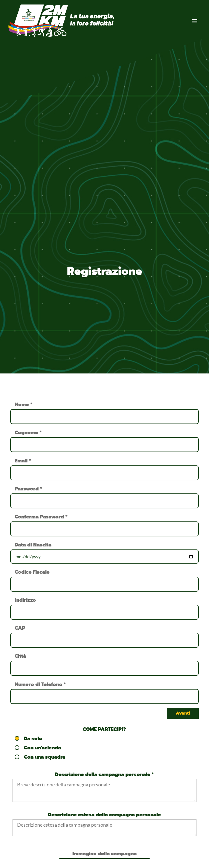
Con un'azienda (38, 748)
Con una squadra (40, 757)
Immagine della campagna (104, 853)
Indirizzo (25, 600)
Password (28, 489)
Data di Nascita (33, 545)
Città (20, 656)
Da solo (28, 738)
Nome (23, 404)
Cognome (28, 432)
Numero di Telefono (40, 684)
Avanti (183, 713)
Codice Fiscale (32, 572)
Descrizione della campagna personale (104, 774)
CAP (20, 628)
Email (23, 461)
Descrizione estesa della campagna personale (104, 814)
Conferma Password (41, 517)
